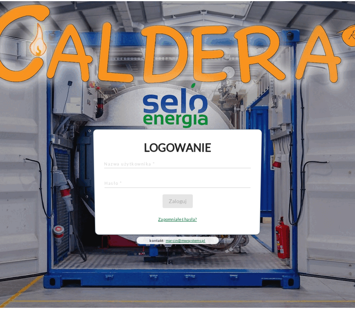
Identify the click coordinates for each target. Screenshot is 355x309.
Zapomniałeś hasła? (177, 218)
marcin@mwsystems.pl (185, 239)
